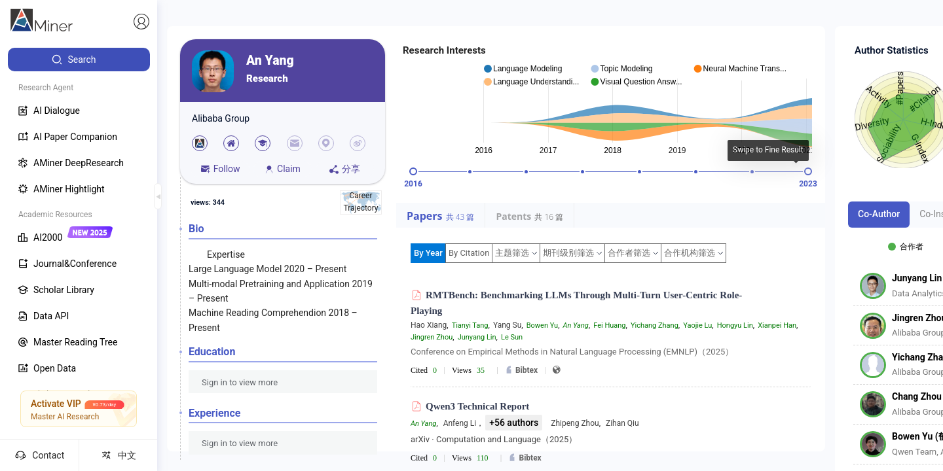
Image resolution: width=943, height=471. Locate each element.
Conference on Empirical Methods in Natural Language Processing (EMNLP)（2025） (572, 352)
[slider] (413, 171)
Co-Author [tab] (879, 214)
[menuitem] (79, 59)
